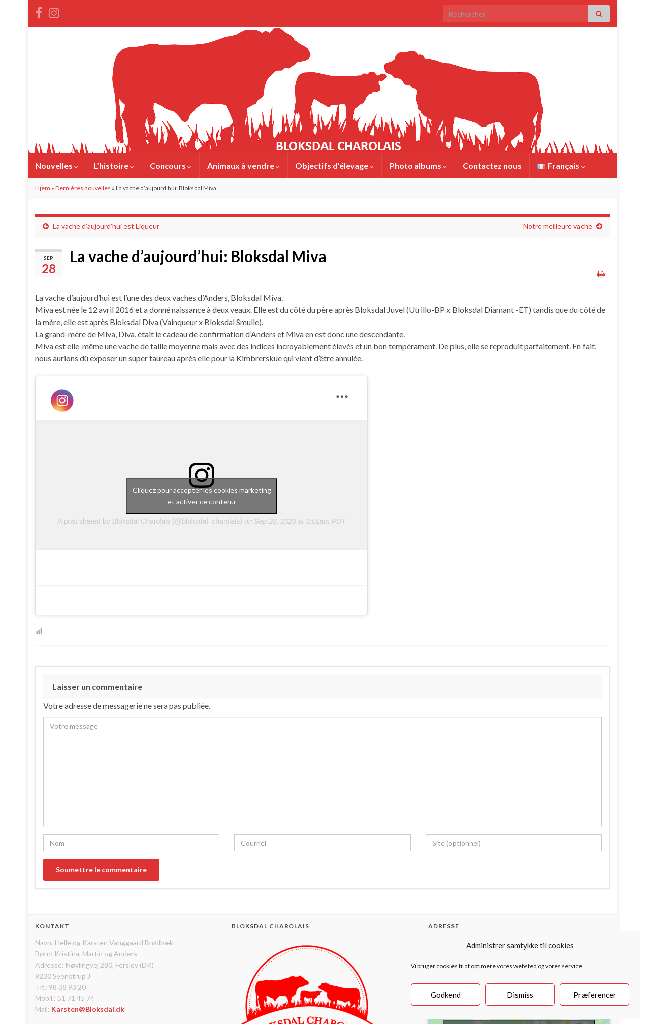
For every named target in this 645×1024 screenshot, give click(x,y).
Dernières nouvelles (83, 188)
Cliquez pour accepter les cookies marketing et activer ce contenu (202, 496)
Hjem (42, 188)
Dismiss (520, 994)
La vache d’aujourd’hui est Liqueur (106, 226)
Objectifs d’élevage (334, 165)
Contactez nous (492, 165)
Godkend (446, 994)
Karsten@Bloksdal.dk (87, 1009)
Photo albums (418, 165)
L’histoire (114, 165)
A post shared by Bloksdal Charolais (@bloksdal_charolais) (149, 521)
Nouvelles (56, 165)
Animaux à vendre (243, 165)
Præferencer (594, 994)
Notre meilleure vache (557, 226)
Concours (170, 165)
